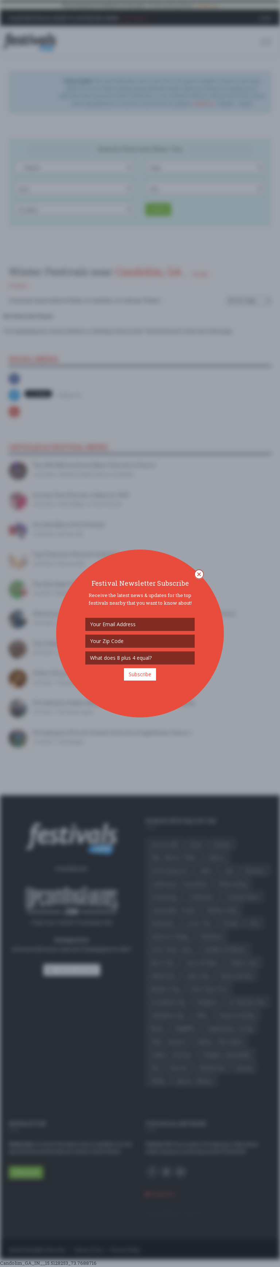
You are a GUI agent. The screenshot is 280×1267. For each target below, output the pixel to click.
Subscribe (140, 674)
